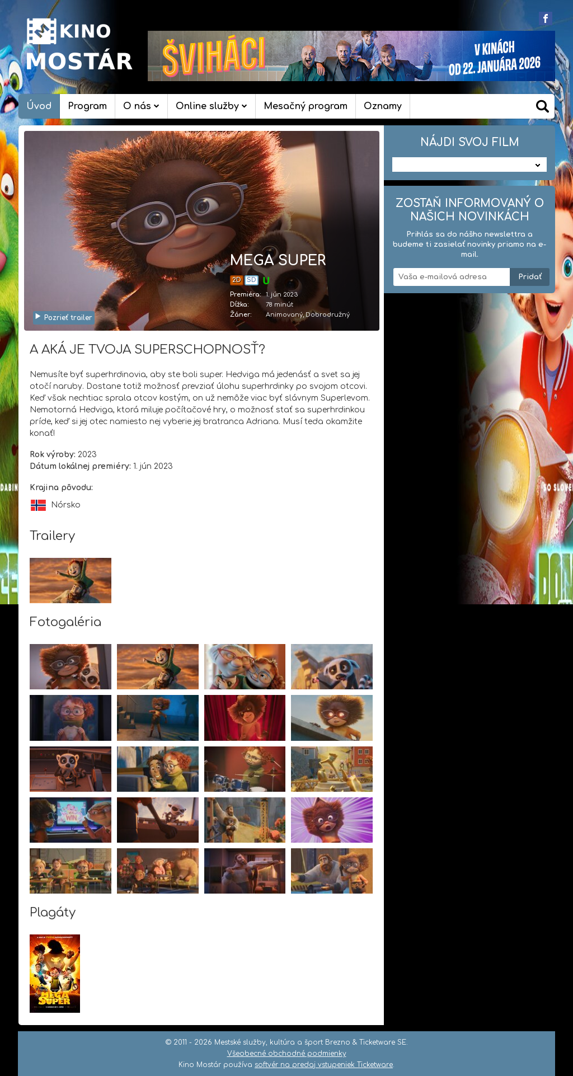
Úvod (38, 106)
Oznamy (383, 106)
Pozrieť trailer (63, 318)
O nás (141, 106)
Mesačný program (305, 106)
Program (87, 106)
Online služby (211, 106)
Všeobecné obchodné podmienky (286, 1054)
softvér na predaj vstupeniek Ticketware (324, 1065)
